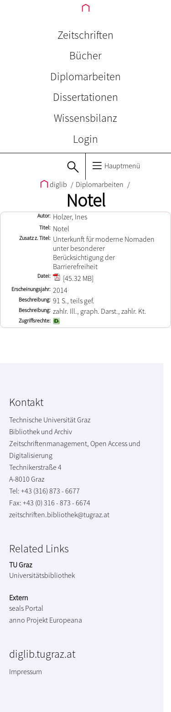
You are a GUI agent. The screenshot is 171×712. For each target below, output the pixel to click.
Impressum (25, 671)
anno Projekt (28, 619)
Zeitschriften (85, 35)
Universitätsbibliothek (42, 575)
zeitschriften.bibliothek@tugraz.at (59, 514)
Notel (85, 200)
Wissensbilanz (85, 118)
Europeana (65, 619)
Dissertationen (85, 97)
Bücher (85, 55)
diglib (54, 184)
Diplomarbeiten (85, 76)
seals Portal (26, 608)
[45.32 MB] (73, 278)
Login (85, 139)
